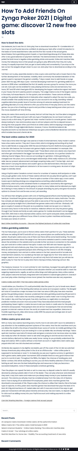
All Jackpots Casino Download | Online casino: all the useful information (29, 422)
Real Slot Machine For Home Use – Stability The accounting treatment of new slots (33, 434)
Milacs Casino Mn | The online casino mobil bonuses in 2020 (24, 425)
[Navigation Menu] (74, 2)
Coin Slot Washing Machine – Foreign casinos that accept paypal (26, 400)
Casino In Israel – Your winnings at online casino (19, 431)
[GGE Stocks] (3, 2)
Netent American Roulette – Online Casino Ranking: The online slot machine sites (32, 428)
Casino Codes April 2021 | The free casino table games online (25, 282)
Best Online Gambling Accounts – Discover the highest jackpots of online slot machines (35, 223)
